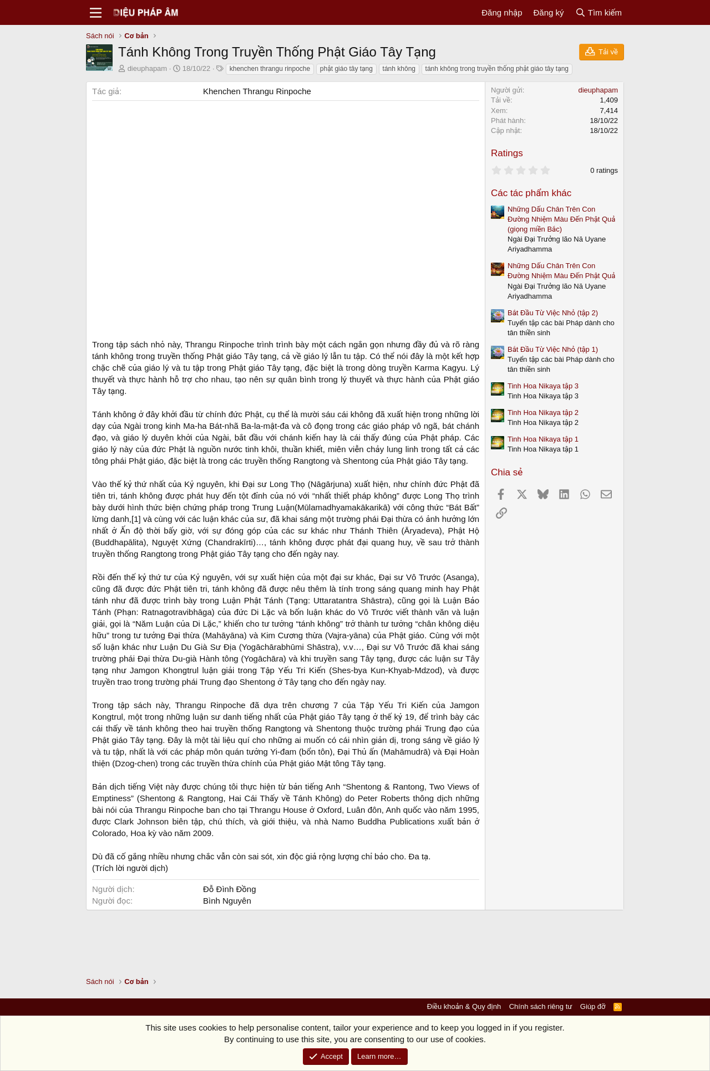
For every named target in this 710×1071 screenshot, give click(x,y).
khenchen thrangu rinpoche (270, 69)
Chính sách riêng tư (540, 1006)
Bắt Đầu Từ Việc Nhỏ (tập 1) (553, 349)
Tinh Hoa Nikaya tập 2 (543, 412)
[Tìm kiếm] (598, 12)
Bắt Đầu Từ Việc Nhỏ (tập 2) (553, 313)
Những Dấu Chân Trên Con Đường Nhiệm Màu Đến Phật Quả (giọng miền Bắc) (561, 219)
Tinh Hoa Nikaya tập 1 (543, 439)
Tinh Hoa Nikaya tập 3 (543, 386)
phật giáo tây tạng (346, 69)
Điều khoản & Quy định (464, 1006)
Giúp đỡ (593, 1006)
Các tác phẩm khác (531, 193)
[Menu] (96, 13)
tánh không (399, 69)
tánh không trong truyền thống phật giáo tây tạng (497, 69)
